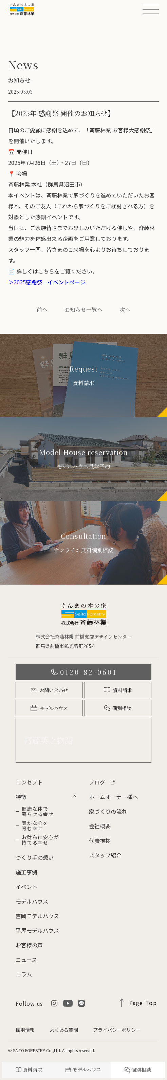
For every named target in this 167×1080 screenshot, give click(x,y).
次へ (124, 310)
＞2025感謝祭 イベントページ (47, 282)
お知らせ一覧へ (83, 310)
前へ (42, 310)
